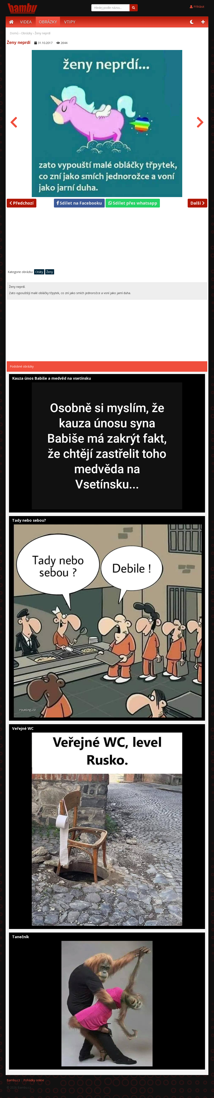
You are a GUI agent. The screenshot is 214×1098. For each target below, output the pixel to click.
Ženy (49, 272)
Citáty (39, 272)
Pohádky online (33, 1080)
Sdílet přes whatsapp (132, 203)
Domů (14, 33)
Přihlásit (197, 7)
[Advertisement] (107, 239)
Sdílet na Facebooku (79, 203)
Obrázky (26, 33)
